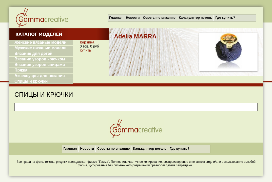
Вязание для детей (33, 53)
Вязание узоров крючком (39, 59)
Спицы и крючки (31, 81)
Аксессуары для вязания (39, 76)
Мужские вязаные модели (40, 48)
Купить (85, 50)
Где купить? (225, 17)
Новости (133, 17)
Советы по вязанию (159, 17)
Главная (116, 17)
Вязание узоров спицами (39, 64)
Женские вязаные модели (40, 42)
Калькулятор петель (195, 17)
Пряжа (20, 70)
